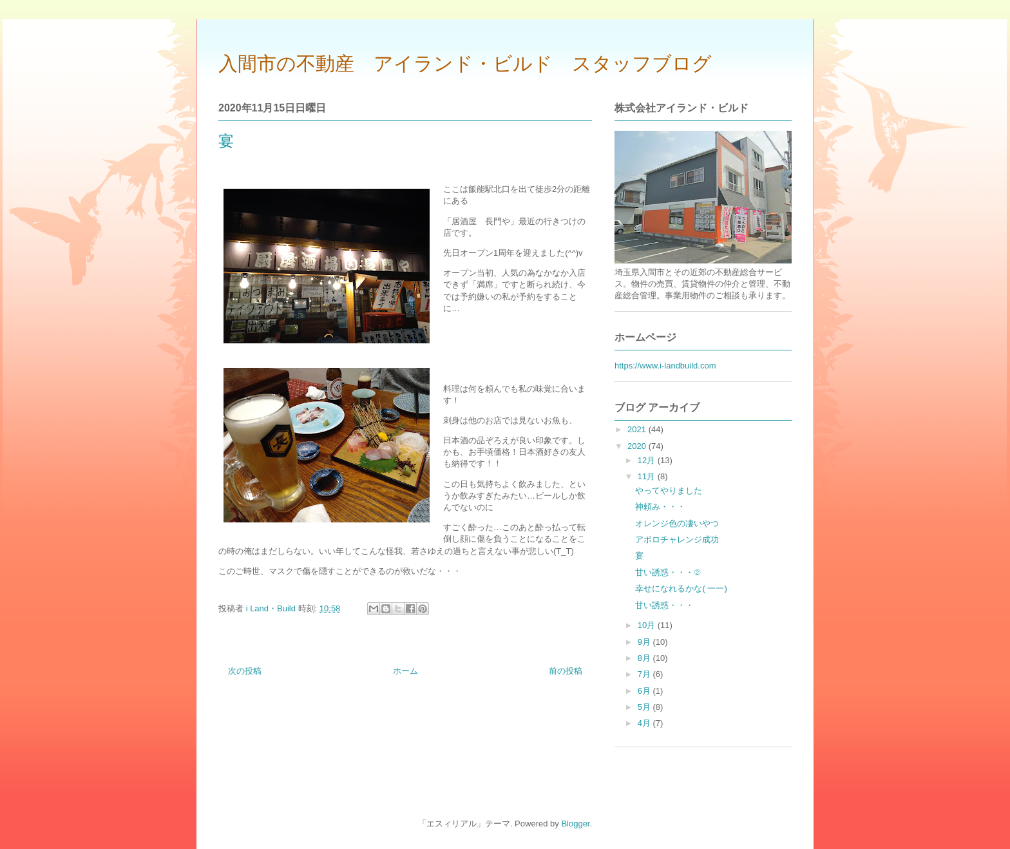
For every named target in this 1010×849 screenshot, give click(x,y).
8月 (645, 658)
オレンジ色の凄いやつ (677, 523)
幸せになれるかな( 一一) (681, 588)
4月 (645, 723)
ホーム (405, 671)
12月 (648, 460)
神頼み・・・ (660, 506)
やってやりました (668, 490)
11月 (648, 476)
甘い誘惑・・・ (664, 605)
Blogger (575, 823)
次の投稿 (245, 671)
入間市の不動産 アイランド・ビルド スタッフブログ (465, 63)
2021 (638, 429)
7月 (645, 674)
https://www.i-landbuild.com (665, 365)
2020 (638, 446)
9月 (645, 642)
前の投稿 (565, 671)
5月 (645, 707)
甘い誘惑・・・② (667, 572)
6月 (645, 691)
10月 (648, 625)
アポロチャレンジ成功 (677, 539)
